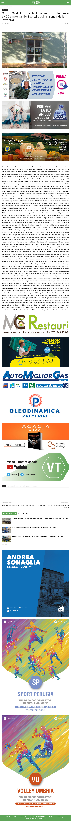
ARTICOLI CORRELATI (9, 514)
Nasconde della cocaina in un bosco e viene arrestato (18, 505)
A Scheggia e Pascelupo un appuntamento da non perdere (53, 506)
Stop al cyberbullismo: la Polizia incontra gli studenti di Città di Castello (37, 536)
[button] (68, 2)
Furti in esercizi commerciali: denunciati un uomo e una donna (34, 528)
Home (3, 7)
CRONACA (9, 7)
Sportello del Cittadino (31, 486)
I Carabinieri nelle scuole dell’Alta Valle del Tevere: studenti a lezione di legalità (40, 519)
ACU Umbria (11, 486)
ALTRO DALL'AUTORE (24, 514)
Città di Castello (20, 486)
